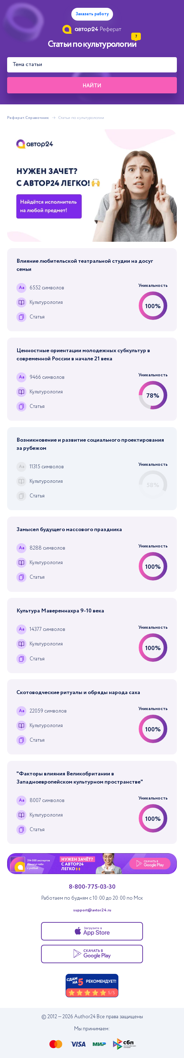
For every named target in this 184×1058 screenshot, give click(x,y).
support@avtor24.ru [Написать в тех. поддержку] (92, 910)
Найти (92, 85)
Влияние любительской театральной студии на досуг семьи (84, 265)
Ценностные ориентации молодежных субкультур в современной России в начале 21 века (83, 355)
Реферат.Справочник (28, 117)
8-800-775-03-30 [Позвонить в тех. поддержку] (92, 886)
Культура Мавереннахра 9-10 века (60, 611)
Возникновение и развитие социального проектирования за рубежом (90, 444)
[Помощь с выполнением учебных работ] (92, 185)
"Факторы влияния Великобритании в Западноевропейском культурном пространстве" (79, 778)
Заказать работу (92, 14)
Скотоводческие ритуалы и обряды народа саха (78, 692)
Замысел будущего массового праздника (69, 529)
